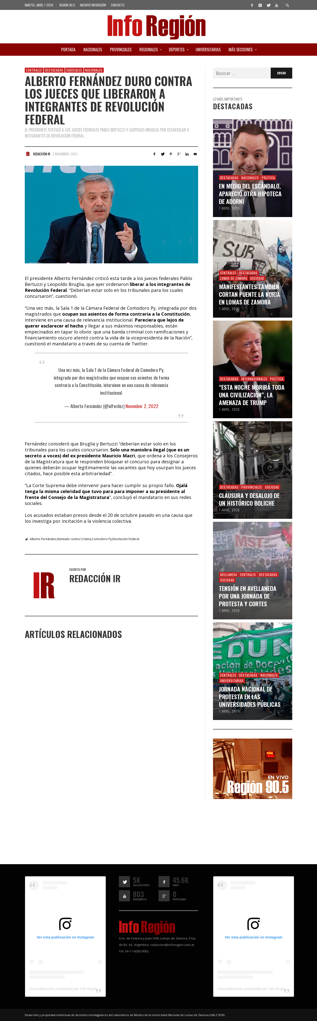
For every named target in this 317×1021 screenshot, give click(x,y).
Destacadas (54, 70)
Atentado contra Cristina (74, 539)
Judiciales (74, 70)
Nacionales (94, 70)
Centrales (34, 70)
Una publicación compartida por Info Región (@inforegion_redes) (80, 989)
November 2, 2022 (142, 405)
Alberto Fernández (43, 539)
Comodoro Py (102, 539)
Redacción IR (41, 153)
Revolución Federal (125, 539)
